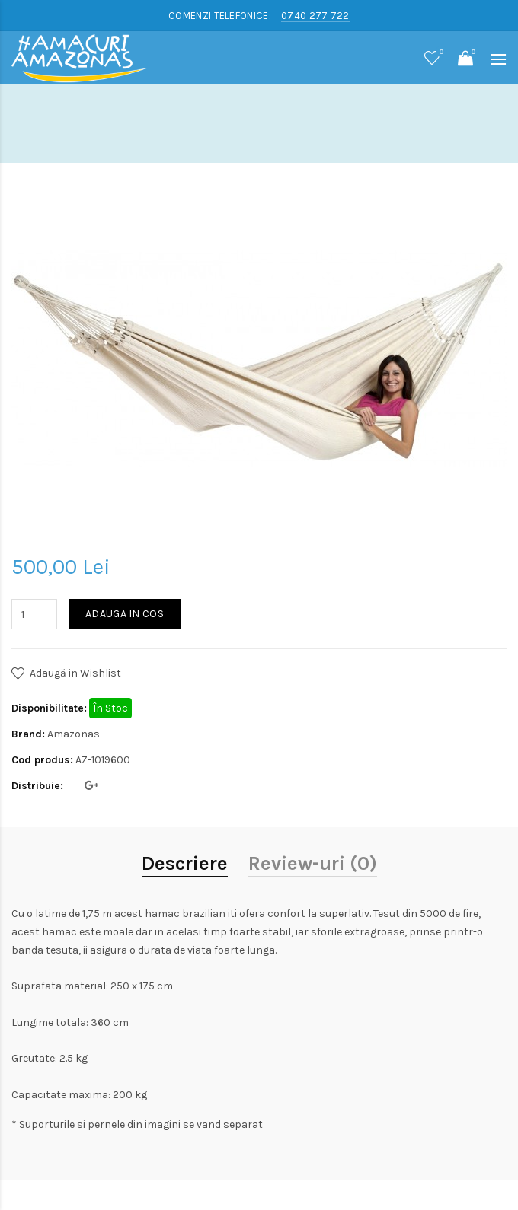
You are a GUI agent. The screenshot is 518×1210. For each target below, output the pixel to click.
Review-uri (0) (312, 863)
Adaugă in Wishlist (75, 673)
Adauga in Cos (124, 613)
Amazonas (73, 734)
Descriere (185, 863)
